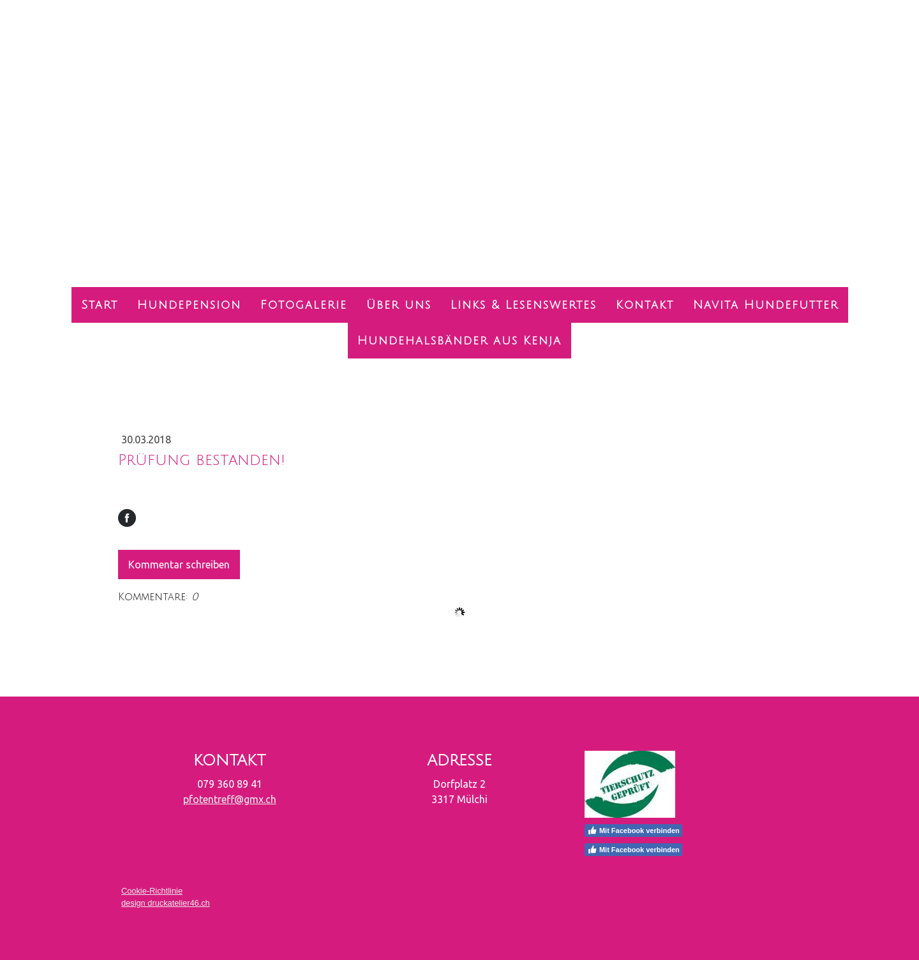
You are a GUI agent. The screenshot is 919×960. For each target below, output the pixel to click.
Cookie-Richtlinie (152, 891)
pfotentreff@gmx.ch (229, 799)
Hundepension (189, 305)
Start (99, 305)
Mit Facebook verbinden (633, 830)
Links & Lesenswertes (524, 305)
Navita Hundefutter (766, 305)
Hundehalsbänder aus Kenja (459, 340)
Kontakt (645, 305)
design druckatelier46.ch (165, 903)
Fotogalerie (303, 305)
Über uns (398, 305)
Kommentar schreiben (179, 564)
